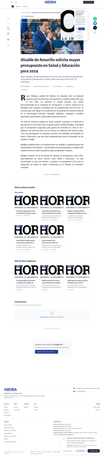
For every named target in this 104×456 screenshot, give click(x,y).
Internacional (7, 415)
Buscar (36, 410)
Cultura (16, 407)
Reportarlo (56, 174)
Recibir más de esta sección (46, 352)
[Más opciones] (8, 45)
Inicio (22, 12)
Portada (36, 407)
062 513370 (94, 432)
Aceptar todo (94, 451)
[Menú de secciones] (11, 2)
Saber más (81, 443)
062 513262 (72, 428)
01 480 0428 (68, 426)
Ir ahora (81, 30)
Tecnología (17, 410)
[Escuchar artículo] (8, 39)
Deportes (6, 410)
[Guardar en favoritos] (8, 28)
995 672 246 (68, 424)
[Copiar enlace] (95, 32)
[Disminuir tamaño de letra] (8, 23)
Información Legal (9, 428)
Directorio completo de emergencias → (63, 434)
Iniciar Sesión (88, 2)
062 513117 (65, 428)
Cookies (6, 439)
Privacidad (38, 451)
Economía (6, 413)
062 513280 (67, 430)
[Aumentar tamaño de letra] (8, 19)
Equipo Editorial (8, 433)
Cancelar (79, 33)
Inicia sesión (44, 317)
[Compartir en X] (95, 28)
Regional (18, 6)
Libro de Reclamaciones (10, 442)
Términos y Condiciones (10, 436)
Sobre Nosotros (8, 425)
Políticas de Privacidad (10, 430)
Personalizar (81, 451)
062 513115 (79, 428)
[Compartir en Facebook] (95, 23)
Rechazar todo (67, 451)
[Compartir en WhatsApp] (95, 19)
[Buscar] (16, 2)
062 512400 (83, 432)
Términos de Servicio (47, 451)
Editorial (26, 407)
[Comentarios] (8, 34)
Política (6, 407)
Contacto (97, 410)
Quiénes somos (56, 451)
